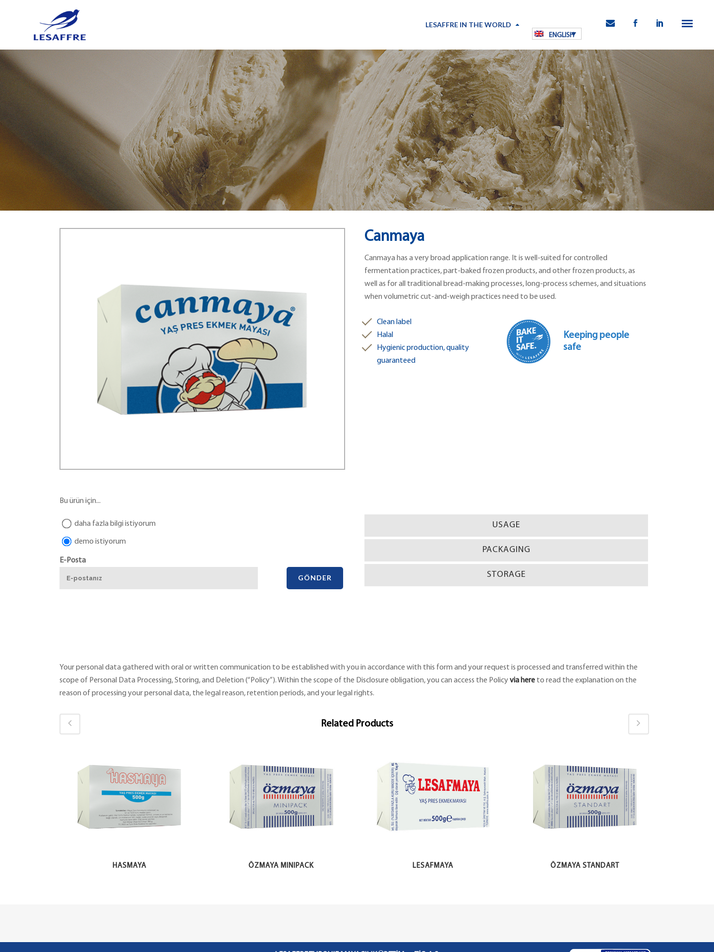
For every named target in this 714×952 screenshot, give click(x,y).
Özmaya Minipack (281, 866)
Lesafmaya (433, 866)
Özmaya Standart (584, 866)
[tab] (506, 525)
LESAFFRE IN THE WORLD (468, 24)
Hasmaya (129, 866)
